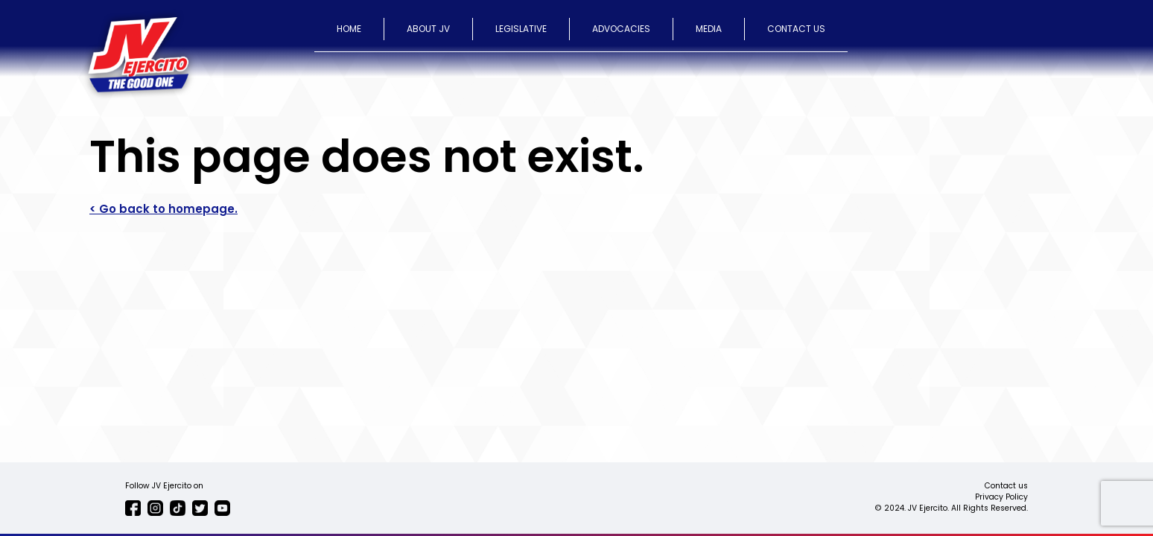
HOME (349, 28)
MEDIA (709, 28)
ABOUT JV (428, 28)
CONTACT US (796, 28)
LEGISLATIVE (521, 28)
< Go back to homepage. (163, 209)
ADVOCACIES (621, 28)
